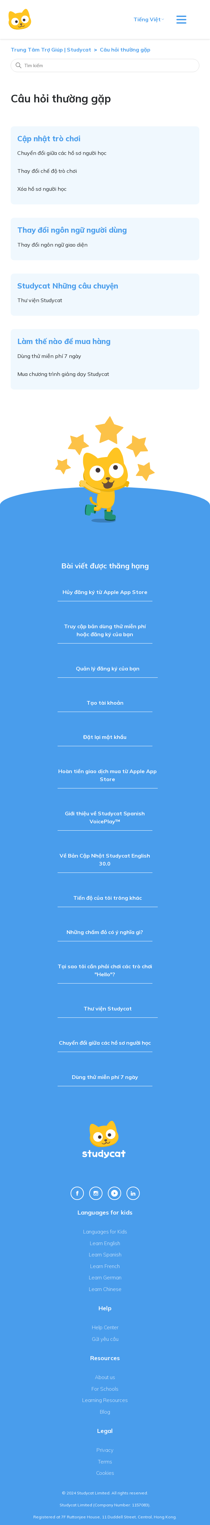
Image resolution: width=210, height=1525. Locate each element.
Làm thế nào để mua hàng (63, 341)
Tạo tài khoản (105, 702)
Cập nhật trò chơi (49, 138)
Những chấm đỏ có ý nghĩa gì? (105, 932)
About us (105, 1377)
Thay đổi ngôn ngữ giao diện (52, 244)
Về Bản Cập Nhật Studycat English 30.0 (105, 859)
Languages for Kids (105, 1232)
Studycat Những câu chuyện (67, 286)
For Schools (105, 1389)
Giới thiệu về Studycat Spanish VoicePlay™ (105, 817)
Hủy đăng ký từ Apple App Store (105, 592)
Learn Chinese (105, 1289)
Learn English (105, 1243)
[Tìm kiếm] (105, 65)
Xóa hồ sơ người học (42, 188)
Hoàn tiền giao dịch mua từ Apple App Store (107, 775)
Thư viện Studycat (39, 300)
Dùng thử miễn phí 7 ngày (49, 356)
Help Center (105, 1327)
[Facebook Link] (77, 1193)
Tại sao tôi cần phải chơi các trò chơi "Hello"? (105, 970)
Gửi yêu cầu (105, 1339)
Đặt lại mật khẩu (104, 737)
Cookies (105, 1473)
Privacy (105, 1450)
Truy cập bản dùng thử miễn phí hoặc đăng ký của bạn (105, 630)
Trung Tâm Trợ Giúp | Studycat (51, 49)
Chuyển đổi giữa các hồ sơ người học (61, 153)
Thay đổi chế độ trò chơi (47, 171)
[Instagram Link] (96, 1193)
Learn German (105, 1277)
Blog (105, 1412)
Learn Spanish (105, 1254)
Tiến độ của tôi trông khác (107, 897)
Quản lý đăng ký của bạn (107, 668)
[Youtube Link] (114, 1193)
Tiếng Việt (149, 19)
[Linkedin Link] (133, 1193)
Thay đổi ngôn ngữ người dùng (72, 230)
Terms (105, 1462)
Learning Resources (105, 1400)
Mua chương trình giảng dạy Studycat (63, 374)
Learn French (105, 1266)
